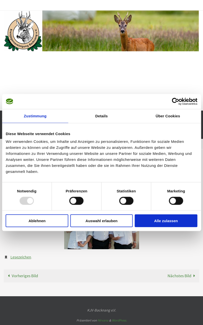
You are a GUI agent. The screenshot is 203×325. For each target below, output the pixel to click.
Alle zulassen (166, 221)
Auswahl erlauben (101, 221)
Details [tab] (101, 116)
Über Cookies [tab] (168, 116)
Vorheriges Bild (22, 275)
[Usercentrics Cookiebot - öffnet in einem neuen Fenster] (175, 101)
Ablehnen (36, 221)
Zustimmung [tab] (35, 116)
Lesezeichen (20, 256)
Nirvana (103, 320)
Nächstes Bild (182, 275)
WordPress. (119, 320)
